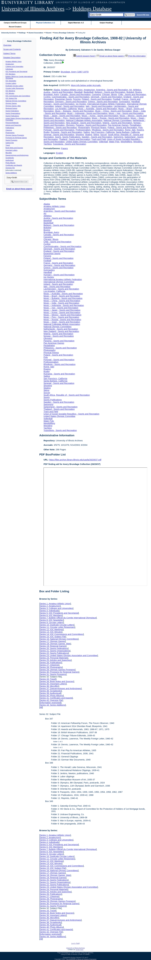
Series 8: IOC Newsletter (51, 620)
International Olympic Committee (59, 282)
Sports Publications (12, 116)
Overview (7, 45)
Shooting (80, 134)
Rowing (140, 130)
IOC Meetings (10, 91)
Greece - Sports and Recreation (103, 101)
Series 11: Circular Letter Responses (57, 627)
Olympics (70, 125)
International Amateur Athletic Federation (106, 104)
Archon (73, 957)
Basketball (88, 92)
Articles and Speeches (13, 125)
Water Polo (114, 141)
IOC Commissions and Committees (18, 96)
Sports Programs (11, 140)
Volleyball (103, 141)
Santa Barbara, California (128, 132)
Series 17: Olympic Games (52, 641)
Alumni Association (35, 33)
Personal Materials (12, 123)
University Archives (8, 33)
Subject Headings (106, 23)
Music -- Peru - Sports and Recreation (73, 118)
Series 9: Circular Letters (51, 622)
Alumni (48, 33)
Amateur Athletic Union (14, 61)
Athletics (137, 90)
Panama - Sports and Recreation (91, 125)
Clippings (9, 130)
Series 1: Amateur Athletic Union (55, 603)
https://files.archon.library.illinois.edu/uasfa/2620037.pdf (75, 460)
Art (130, 90)
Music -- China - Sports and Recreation (113, 111)
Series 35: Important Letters (53, 684)
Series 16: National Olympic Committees (59, 639)
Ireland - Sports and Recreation (69, 106)
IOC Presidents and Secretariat (16, 71)
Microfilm (9, 153)
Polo (140, 127)
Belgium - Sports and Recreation (110, 92)
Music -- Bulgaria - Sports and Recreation (74, 111)
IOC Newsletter (11, 81)
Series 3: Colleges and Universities (56, 608)
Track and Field (98, 139)
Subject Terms (9, 53)
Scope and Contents (12, 49)
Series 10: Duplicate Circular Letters (57, 625)
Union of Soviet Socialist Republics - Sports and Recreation (71, 414)
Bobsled (130, 92)
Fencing (77, 99)
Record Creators (15, 27)
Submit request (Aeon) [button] (84, 56)
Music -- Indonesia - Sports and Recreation (87, 113)
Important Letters (12, 150)
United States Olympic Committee (82, 141)
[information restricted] (50, 702)
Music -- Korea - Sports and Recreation (100, 116)
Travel (8, 145)
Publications (10, 128)
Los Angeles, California (66, 108)
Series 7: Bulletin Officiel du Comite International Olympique (68, 618)
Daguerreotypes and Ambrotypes (17, 155)
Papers (64, 148)
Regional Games (11, 108)
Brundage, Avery (51, 94)
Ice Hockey (81, 104)
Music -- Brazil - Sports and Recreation (62, 296)
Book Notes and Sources (14, 148)
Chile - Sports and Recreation (132, 94)
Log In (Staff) (75, 943)
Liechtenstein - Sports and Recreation (61, 289)
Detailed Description (11, 57)
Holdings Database (92, 9)
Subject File (10, 143)
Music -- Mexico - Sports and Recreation (62, 315)
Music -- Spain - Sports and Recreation (62, 322)
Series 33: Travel (48, 679)
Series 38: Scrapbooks (50, 691)
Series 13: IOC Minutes (51, 632)
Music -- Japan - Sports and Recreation (62, 116)
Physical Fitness (98, 127)
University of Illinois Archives (32, 9)
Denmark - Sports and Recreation (106, 97)
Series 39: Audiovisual (50, 693)
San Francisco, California (103, 132)
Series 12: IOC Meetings (51, 629)
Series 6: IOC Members (51, 615)
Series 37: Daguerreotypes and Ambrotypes (60, 688)
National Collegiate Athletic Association (84, 120)
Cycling (47, 97)
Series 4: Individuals (49, 610)
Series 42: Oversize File (51, 700)
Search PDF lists (143, 14)
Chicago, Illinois (109, 94)
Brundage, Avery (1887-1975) (75, 72)
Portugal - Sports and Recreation (59, 130)
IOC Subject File (11, 98)
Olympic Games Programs (15, 135)
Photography (84, 127)
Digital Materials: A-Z (76, 23)
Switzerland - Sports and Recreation (60, 407)
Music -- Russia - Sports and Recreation (110, 118)
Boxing (138, 92)
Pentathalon (135, 125)
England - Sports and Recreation (59, 251)
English (59, 153)
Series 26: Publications (50, 662)
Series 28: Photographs (51, 667)
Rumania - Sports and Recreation (66, 132)
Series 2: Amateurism (50, 606)
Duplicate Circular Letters (14, 86)
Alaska (57, 90)
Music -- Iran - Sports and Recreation (126, 113)
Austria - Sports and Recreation (58, 92)
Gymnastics (124, 101)
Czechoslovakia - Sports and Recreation (71, 97)
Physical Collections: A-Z (45, 23)
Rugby (47, 132)
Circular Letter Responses (15, 88)
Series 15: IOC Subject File (52, 636)
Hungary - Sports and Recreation (59, 104)
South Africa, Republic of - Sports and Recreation (67, 395)
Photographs (10, 133)
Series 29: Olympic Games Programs (57, 669)
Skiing (96, 134)
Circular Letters (11, 83)
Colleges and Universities (14, 66)
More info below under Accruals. (86, 85)
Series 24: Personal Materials (54, 658)
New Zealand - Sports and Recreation (83, 123)
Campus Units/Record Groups (15, 23)
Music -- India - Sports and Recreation (61, 303)
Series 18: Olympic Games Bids (55, 644)
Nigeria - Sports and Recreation (117, 123)
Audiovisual (10, 160)
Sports (58, 137)
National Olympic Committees (16, 101)
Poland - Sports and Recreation (122, 127)
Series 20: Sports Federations (54, 648)
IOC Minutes (10, 93)
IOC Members (10, 74)
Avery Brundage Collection (64, 33)
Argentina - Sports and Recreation (112, 90)
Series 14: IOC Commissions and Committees (61, 634)
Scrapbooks (10, 158)
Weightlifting (126, 141)
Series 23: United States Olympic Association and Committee (68, 655)
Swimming (118, 137)
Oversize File (10, 168)
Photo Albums (10, 163)
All (41, 707)
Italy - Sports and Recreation (99, 106)
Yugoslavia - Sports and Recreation (69, 144)
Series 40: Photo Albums (51, 695)
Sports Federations (12, 111)
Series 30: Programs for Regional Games (59, 672)
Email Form (79, 949)
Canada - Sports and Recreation (75, 94)
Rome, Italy (130, 130)
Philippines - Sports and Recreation (60, 127)
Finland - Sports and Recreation (97, 99)
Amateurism (10, 64)
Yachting (48, 144)
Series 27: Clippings (49, 665)
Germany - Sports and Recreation (71, 101)
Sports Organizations (13, 113)
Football (116, 99)
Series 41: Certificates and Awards (56, 698)
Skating (88, 134)
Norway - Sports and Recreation (59, 336)
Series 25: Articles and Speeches (55, 660)
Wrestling (137, 141)
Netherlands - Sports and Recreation (61, 329)
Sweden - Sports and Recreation (97, 137)
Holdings (22, 33)
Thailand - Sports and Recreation (74, 139)
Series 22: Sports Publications (54, 653)
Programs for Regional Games (16, 138)
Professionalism (83, 130)
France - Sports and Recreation (58, 263)
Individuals (9, 69)
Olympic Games (11, 103)
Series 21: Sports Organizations (55, 651)
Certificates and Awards (14, 165)
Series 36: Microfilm (49, 686)
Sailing (86, 132)
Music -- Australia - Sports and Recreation (97, 108)
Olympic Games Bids (13, 106)
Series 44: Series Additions (52, 705)
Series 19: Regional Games (53, 646)
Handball (135, 101)
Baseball (78, 92)
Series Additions (11, 173)
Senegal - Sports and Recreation (59, 134)
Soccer (103, 134)
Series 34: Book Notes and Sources (56, 681)
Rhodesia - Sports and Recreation (108, 130)
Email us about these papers (19, 189)
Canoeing (96, 94)
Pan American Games (118, 125)
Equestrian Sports (63, 99)
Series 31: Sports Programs (53, 674)
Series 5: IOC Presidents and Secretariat (59, 613)
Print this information (135, 56)
